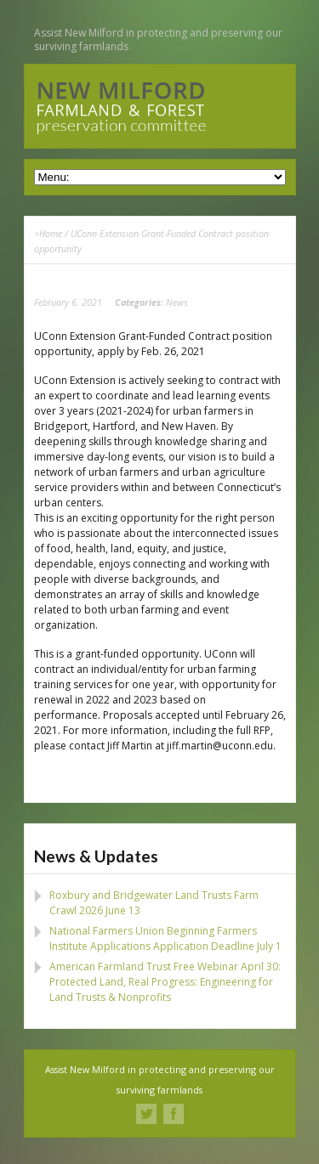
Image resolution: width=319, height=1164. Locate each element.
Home (50, 233)
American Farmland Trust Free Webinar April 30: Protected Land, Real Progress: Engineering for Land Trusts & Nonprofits (165, 981)
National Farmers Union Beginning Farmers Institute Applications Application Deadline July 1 (165, 938)
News (177, 302)
